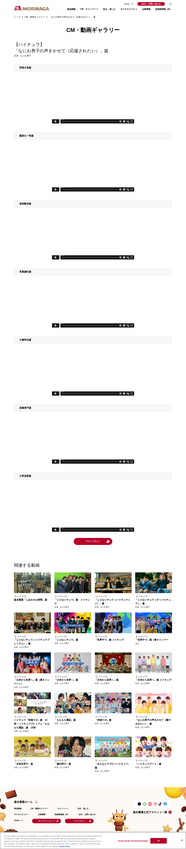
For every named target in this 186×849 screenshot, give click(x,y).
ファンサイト (82, 821)
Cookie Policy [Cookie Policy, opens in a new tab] (64, 846)
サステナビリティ (21, 814)
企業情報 (41, 814)
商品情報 (17, 808)
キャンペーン (62, 808)
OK (158, 841)
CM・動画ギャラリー (39, 808)
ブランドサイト (98, 541)
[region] (93, 840)
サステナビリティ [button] (128, 9)
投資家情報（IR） (62, 814)
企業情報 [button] (146, 9)
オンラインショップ (48, 821)
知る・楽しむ (83, 808)
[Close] (182, 840)
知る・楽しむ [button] (109, 9)
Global (128, 4)
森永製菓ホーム (23, 801)
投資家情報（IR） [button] (163, 9)
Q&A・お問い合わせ (151, 4)
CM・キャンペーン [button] (89, 9)
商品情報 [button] (71, 9)
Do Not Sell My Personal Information (133, 841)
